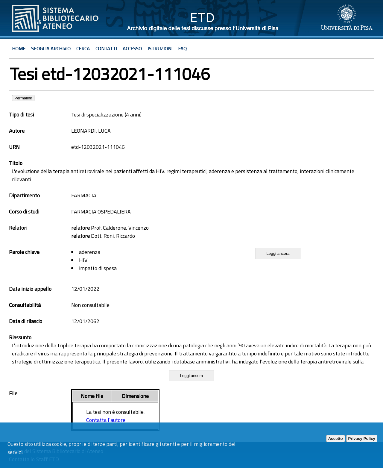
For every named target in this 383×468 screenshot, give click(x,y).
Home (18, 48)
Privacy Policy (361, 438)
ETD (202, 17)
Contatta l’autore (105, 420)
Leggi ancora (277, 253)
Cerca (83, 48)
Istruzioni (160, 48)
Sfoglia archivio (51, 48)
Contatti (106, 48)
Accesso (132, 48)
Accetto (335, 438)
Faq (182, 48)
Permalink (23, 98)
